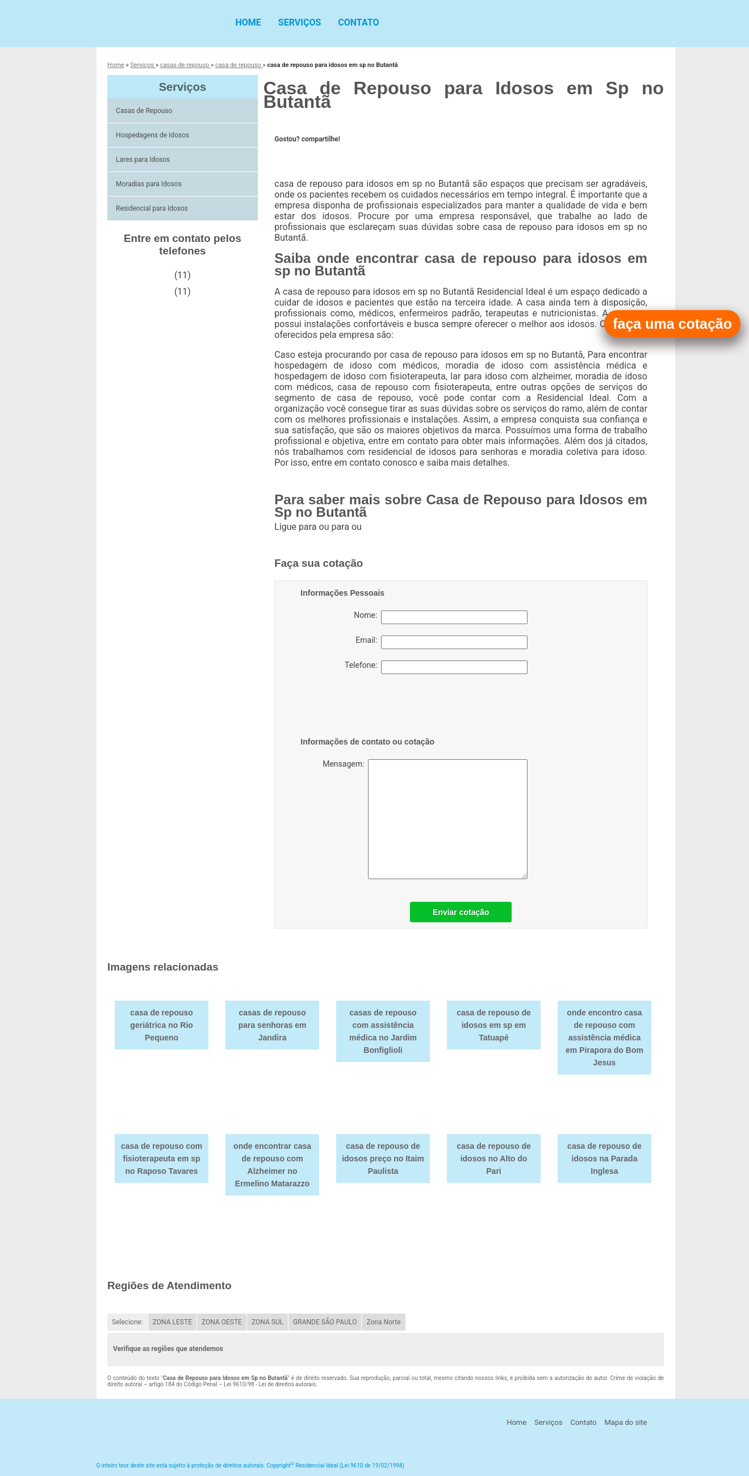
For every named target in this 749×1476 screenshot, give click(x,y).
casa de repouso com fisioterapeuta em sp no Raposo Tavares (161, 1159)
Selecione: (127, 1322)
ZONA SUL (267, 1322)
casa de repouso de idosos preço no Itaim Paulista (383, 1159)
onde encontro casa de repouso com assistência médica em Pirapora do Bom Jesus (604, 1037)
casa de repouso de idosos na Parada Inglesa (604, 1159)
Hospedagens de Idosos (153, 135)
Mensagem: (425, 819)
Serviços (299, 22)
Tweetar (290, 156)
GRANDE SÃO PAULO (325, 1322)
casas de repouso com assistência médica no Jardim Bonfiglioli (383, 1031)
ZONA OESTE (222, 1322)
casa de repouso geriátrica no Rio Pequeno (161, 1025)
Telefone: (436, 667)
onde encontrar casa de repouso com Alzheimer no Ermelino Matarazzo (272, 1165)
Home (248, 22)
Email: (441, 642)
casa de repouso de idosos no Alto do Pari (494, 1159)
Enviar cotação (461, 912)
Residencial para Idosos (153, 208)
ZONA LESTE (172, 1322)
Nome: (441, 617)
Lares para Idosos (143, 160)
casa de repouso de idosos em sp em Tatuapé (494, 1025)
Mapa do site (625, 1422)
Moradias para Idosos (149, 184)
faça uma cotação (672, 324)
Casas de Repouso (145, 111)
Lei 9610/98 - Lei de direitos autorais (270, 1384)
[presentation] (372, 707)
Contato (358, 22)
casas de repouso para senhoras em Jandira (272, 1025)
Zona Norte (383, 1322)
